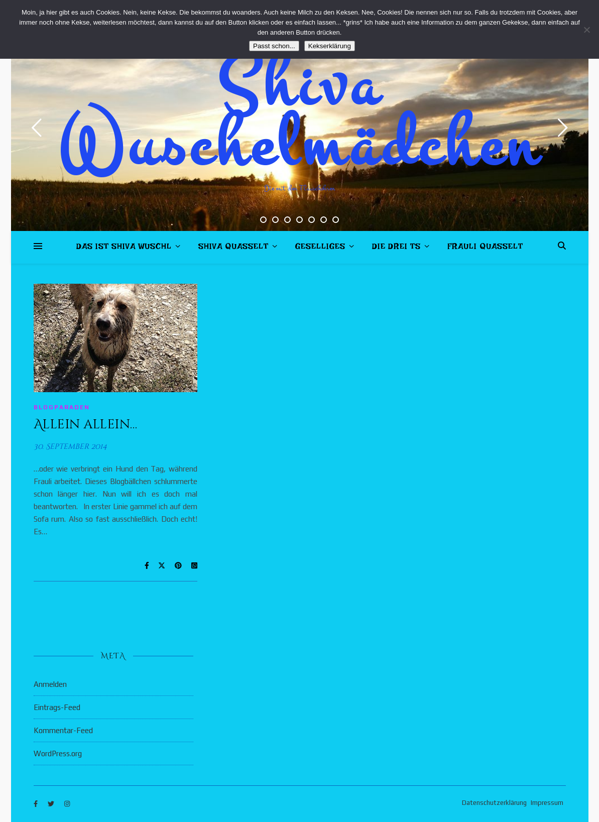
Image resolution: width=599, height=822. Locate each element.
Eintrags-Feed (57, 707)
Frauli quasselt (485, 248)
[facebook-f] (36, 804)
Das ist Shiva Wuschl (124, 248)
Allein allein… (86, 424)
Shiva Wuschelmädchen (299, 115)
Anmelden (50, 684)
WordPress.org (58, 753)
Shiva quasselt (233, 248)
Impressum (547, 802)
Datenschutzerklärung (494, 802)
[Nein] (586, 30)
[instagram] (67, 804)
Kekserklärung (329, 46)
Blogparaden (62, 407)
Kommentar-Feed (63, 730)
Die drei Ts (396, 248)
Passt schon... (274, 46)
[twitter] (52, 804)
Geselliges (320, 248)
